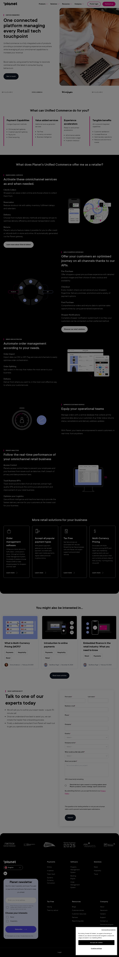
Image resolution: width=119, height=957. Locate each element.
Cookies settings (96, 948)
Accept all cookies (96, 942)
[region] (96, 941)
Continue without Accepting (108, 929)
